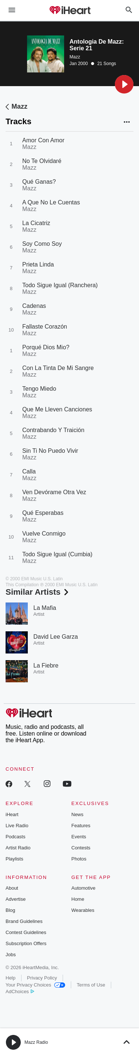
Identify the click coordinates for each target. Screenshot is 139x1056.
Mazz (75, 57)
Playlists (14, 859)
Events (79, 836)
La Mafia (44, 608)
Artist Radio (18, 847)
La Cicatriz (36, 223)
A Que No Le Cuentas (51, 202)
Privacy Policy (42, 978)
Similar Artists (38, 592)
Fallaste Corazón (44, 326)
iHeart (12, 814)
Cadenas (34, 306)
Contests (81, 847)
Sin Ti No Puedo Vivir (50, 451)
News (78, 814)
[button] (124, 84)
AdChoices (20, 991)
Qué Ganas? (39, 182)
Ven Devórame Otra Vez (54, 492)
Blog (10, 910)
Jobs (11, 954)
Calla (29, 471)
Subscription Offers (26, 943)
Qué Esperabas (42, 513)
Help (11, 978)
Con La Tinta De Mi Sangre (58, 368)
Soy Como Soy (42, 244)
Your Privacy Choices (35, 985)
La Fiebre (46, 665)
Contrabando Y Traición (53, 430)
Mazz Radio (36, 1042)
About (12, 888)
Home (78, 899)
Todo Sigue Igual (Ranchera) (60, 285)
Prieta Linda (38, 264)
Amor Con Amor (43, 140)
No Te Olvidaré (42, 161)
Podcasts (15, 836)
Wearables (83, 910)
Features (81, 825)
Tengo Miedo (39, 389)
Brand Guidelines (24, 921)
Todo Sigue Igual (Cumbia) (57, 554)
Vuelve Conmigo (44, 533)
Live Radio (17, 825)
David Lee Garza (55, 637)
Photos (79, 859)
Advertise (16, 899)
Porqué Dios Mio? (45, 347)
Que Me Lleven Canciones (57, 409)
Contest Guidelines (26, 932)
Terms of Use (91, 985)
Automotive (84, 888)
